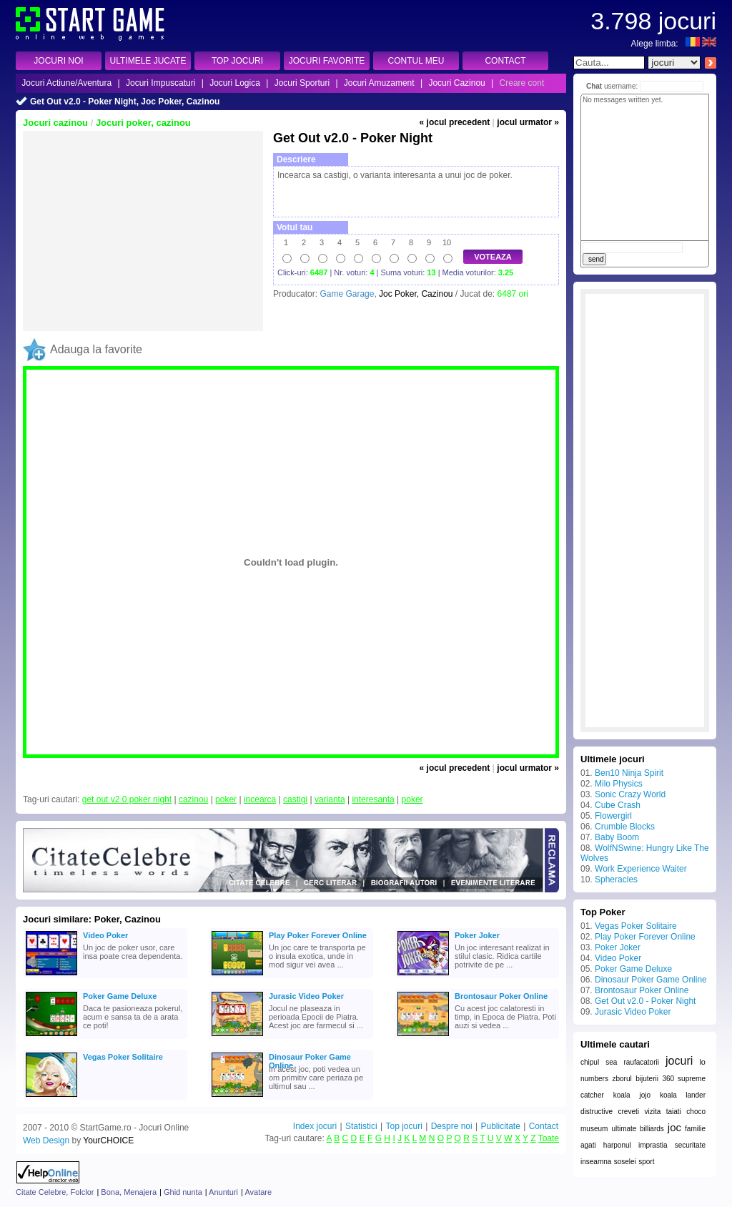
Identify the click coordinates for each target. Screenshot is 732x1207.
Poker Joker (477, 935)
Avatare (258, 1192)
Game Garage (347, 294)
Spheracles (616, 880)
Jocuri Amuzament (379, 83)
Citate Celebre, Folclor (55, 1192)
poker (226, 799)
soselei (625, 1162)
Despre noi (452, 1126)
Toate (548, 1138)
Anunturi (223, 1192)
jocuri (679, 1061)
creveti (628, 1111)
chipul (589, 1062)
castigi (295, 799)
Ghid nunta (183, 1192)
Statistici (361, 1126)
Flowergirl (613, 816)
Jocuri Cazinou (456, 83)
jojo (645, 1095)
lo (702, 1062)
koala (621, 1095)
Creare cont (522, 83)
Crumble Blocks (625, 827)
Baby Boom (617, 837)
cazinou (193, 799)
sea (611, 1062)
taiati (673, 1111)
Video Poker (105, 935)
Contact (543, 1126)
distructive (596, 1111)
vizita (652, 1111)
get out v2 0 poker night (127, 799)
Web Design (46, 1140)
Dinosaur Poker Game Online (310, 1059)
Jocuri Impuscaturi (160, 83)
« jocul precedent (455, 122)
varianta (330, 799)
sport (646, 1162)
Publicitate (500, 1126)
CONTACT (505, 61)
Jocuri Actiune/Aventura (66, 83)
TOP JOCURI (237, 61)
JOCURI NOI (58, 61)
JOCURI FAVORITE (327, 61)
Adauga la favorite (96, 349)
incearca (260, 799)
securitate (690, 1145)
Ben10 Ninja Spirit (629, 773)
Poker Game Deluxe (120, 996)
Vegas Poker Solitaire (123, 1057)
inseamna (595, 1162)
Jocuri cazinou (55, 122)
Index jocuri (315, 1126)
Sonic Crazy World (630, 794)
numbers (594, 1079)
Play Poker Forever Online (318, 935)
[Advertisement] (143, 231)
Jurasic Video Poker (306, 996)
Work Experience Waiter (641, 869)
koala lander (683, 1095)
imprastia (653, 1145)
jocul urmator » (528, 122)
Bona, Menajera (129, 1192)
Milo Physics (619, 784)
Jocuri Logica (234, 83)
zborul (621, 1079)
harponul (617, 1145)
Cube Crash (617, 805)
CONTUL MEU (416, 61)
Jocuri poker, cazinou (143, 122)
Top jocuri (403, 1126)
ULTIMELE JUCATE (148, 61)
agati (588, 1145)
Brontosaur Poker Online (501, 996)
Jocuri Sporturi (302, 83)
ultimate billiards (637, 1129)
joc (674, 1127)
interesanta (373, 799)
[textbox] (609, 62)
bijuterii (646, 1079)
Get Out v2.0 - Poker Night (645, 1001)
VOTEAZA (493, 256)
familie (695, 1129)
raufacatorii (640, 1062)
